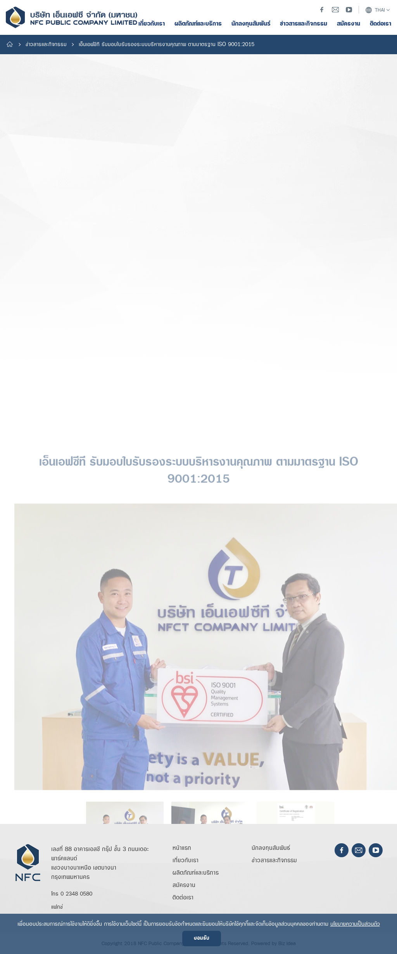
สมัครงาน (184, 885)
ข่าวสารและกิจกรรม (46, 44)
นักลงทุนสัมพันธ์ (271, 848)
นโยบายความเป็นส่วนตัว (355, 924)
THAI (375, 10)
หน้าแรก (182, 848)
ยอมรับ (201, 938)
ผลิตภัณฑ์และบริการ (196, 872)
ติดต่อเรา (183, 897)
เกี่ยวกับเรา (185, 860)
